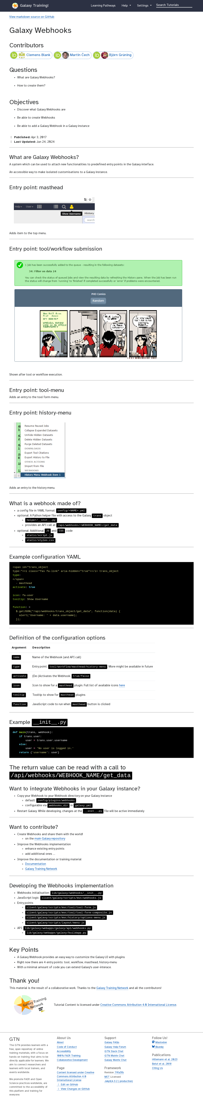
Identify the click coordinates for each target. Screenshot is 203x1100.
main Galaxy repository (49, 838)
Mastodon (161, 1042)
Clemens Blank (30, 55)
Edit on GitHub (67, 1084)
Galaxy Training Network (41, 869)
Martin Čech (72, 55)
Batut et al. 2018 (161, 1064)
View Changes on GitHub (73, 1089)
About (60, 1042)
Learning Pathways (103, 6)
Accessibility (64, 1051)
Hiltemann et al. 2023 (164, 1059)
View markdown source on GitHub (31, 17)
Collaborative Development (72, 1060)
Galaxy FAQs (111, 1042)
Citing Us (157, 1068)
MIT (107, 1077)
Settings (143, 6)
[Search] (174, 5)
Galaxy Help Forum (115, 1047)
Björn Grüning (112, 55)
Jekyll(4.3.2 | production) (118, 1081)
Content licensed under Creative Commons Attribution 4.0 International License (75, 1076)
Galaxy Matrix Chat (115, 1060)
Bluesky (159, 1047)
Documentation (35, 864)
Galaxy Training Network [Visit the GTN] (112, 988)
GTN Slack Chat (113, 1051)
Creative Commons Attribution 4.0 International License (138, 1005)
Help (125, 6)
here (122, 685)
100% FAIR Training (68, 1055)
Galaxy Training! (30, 6)
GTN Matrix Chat (114, 1055)
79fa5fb (119, 1072)
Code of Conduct (67, 1047)
